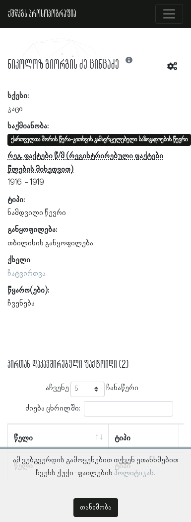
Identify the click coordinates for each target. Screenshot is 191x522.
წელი (23, 438)
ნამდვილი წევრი (36, 213)
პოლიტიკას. (134, 473)
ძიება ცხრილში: (99, 409)
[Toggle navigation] (169, 14)
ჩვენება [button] (21, 303)
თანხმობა (96, 508)
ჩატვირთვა (26, 273)
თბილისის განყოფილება (50, 243)
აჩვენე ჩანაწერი (92, 389)
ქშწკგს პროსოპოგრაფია (42, 14)
